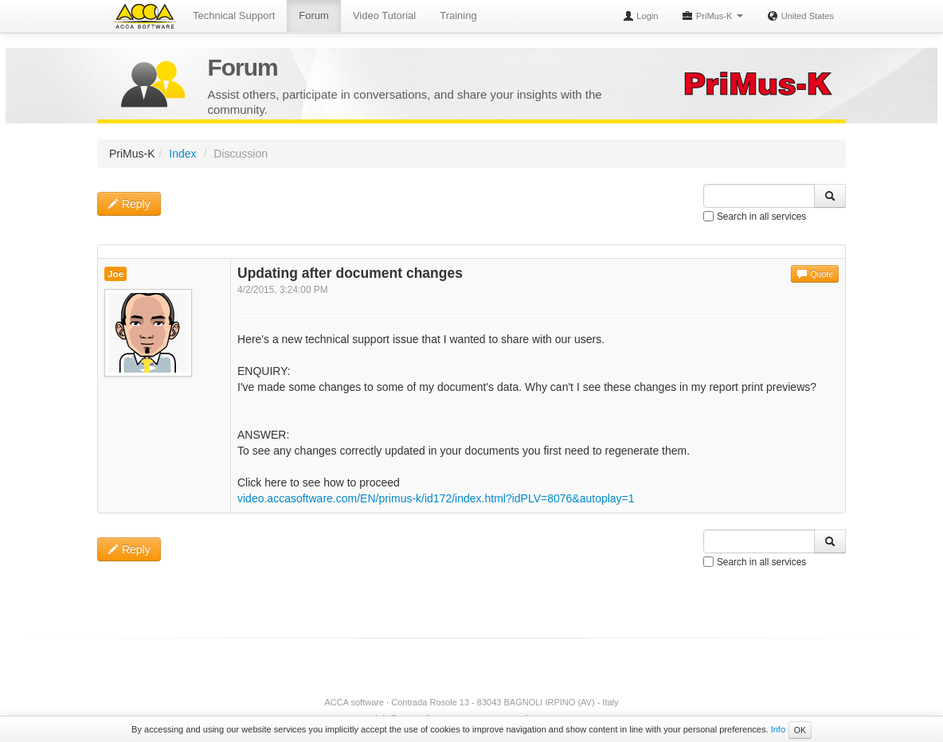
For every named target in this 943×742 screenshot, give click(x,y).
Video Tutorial (384, 15)
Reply (129, 203)
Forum (314, 15)
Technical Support (234, 15)
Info (778, 729)
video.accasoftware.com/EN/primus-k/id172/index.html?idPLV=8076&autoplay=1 (436, 498)
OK (800, 730)
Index (182, 153)
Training (458, 15)
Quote (814, 273)
